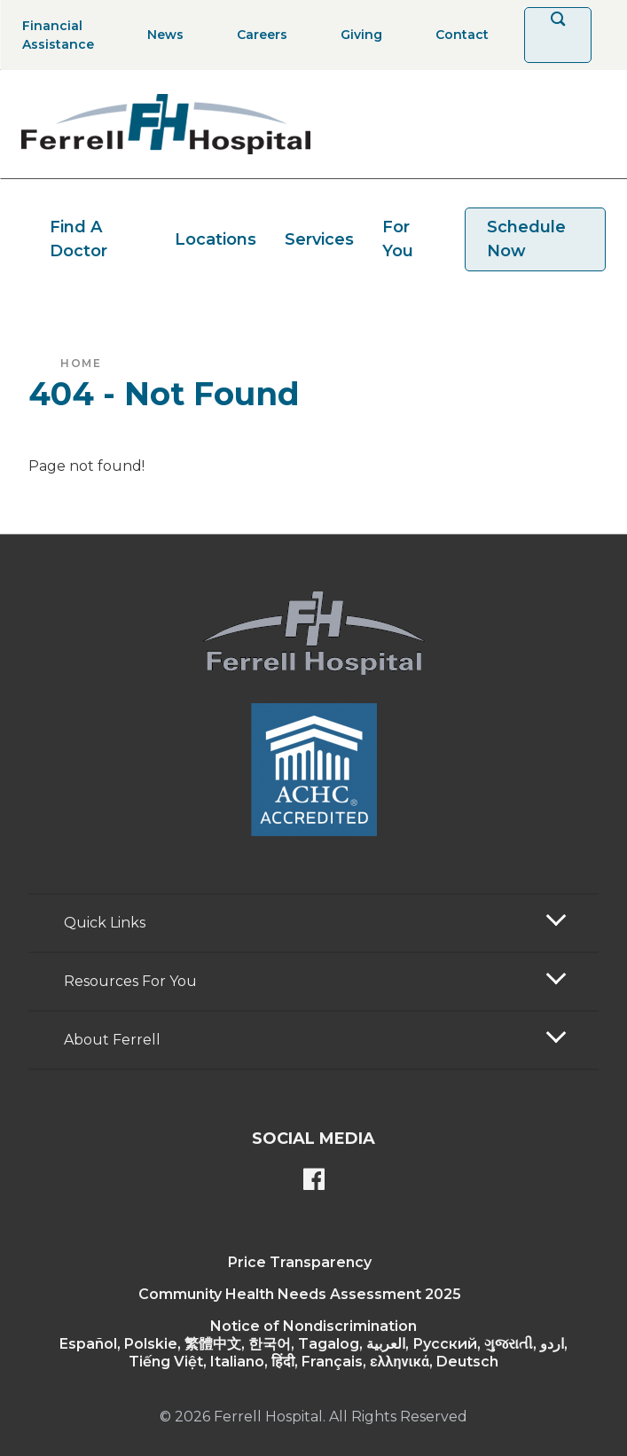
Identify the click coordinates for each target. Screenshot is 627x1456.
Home (80, 363)
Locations (215, 239)
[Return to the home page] (165, 124)
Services (319, 239)
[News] (160, 35)
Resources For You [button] (130, 981)
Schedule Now (526, 239)
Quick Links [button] (104, 922)
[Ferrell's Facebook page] (314, 1181)
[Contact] (457, 35)
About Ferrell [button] (112, 1039)
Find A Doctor (78, 239)
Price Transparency (300, 1262)
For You (397, 239)
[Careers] (257, 35)
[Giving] (356, 35)
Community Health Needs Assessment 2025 (299, 1294)
